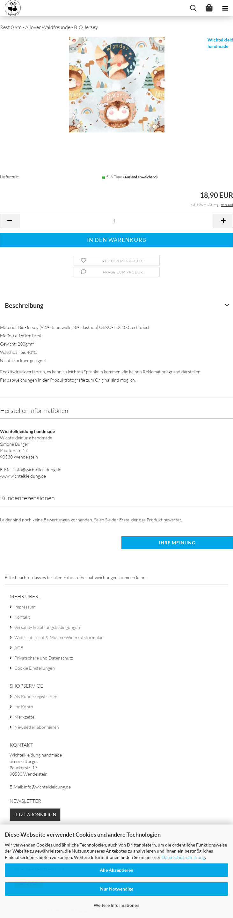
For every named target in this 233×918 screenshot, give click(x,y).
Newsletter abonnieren (36, 727)
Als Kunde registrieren (35, 696)
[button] (9, 221)
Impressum (24, 606)
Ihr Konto (23, 706)
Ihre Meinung (177, 542)
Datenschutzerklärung (183, 857)
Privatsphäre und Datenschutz (43, 658)
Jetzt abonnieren (35, 814)
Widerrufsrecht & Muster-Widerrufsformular (58, 637)
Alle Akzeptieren (116, 870)
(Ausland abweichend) (140, 177)
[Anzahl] (116, 221)
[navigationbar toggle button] (225, 8)
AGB (18, 647)
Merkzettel (24, 717)
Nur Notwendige (116, 889)
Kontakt (22, 617)
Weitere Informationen (116, 905)
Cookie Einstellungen (34, 668)
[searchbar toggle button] (193, 8)
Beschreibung (24, 305)
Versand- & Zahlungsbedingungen (47, 627)
